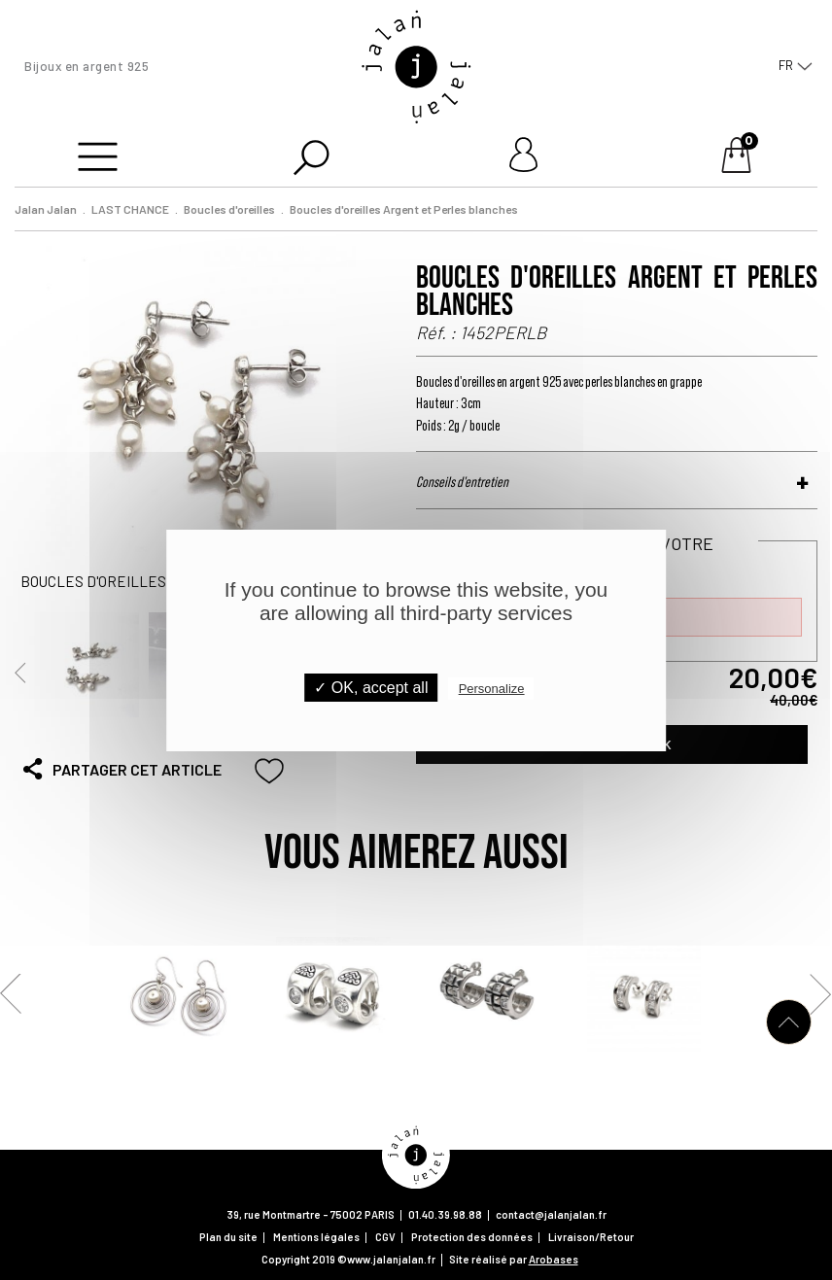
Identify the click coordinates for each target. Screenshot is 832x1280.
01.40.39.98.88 (445, 1214)
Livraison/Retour (591, 1236)
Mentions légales (316, 1236)
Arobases (553, 1259)
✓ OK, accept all (371, 687)
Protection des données (472, 1236)
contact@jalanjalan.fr (551, 1214)
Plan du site (228, 1236)
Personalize (492, 688)
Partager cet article (121, 768)
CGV (385, 1236)
